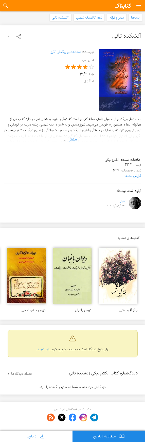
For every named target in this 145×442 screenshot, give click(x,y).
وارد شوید (43, 349)
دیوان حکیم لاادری (33, 310)
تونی (121, 201)
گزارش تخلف (132, 176)
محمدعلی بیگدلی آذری (65, 52)
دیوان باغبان (83, 310)
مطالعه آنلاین (109, 436)
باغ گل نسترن (128, 310)
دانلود (36, 436)
